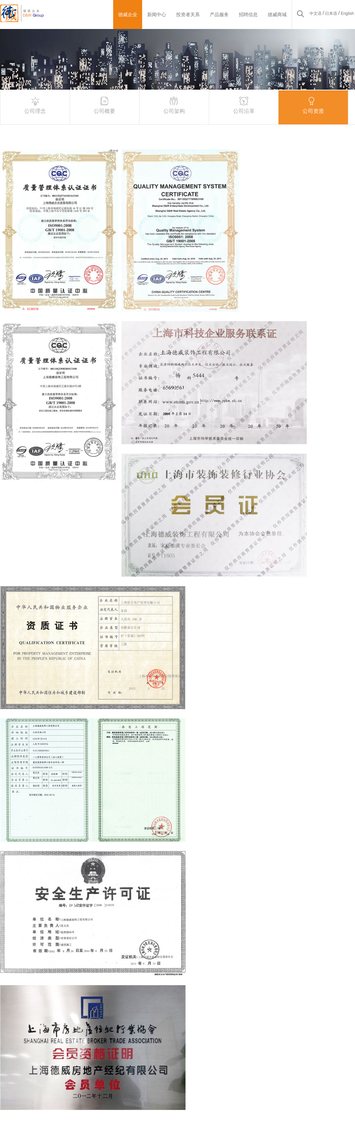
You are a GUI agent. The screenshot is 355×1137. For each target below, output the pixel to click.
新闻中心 (156, 14)
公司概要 (104, 104)
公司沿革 (244, 104)
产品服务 (219, 14)
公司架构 (174, 104)
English (347, 13)
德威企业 (127, 14)
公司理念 (35, 104)
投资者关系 (188, 14)
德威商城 (277, 14)
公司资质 (313, 104)
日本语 (331, 13)
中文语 (316, 13)
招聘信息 (248, 14)
